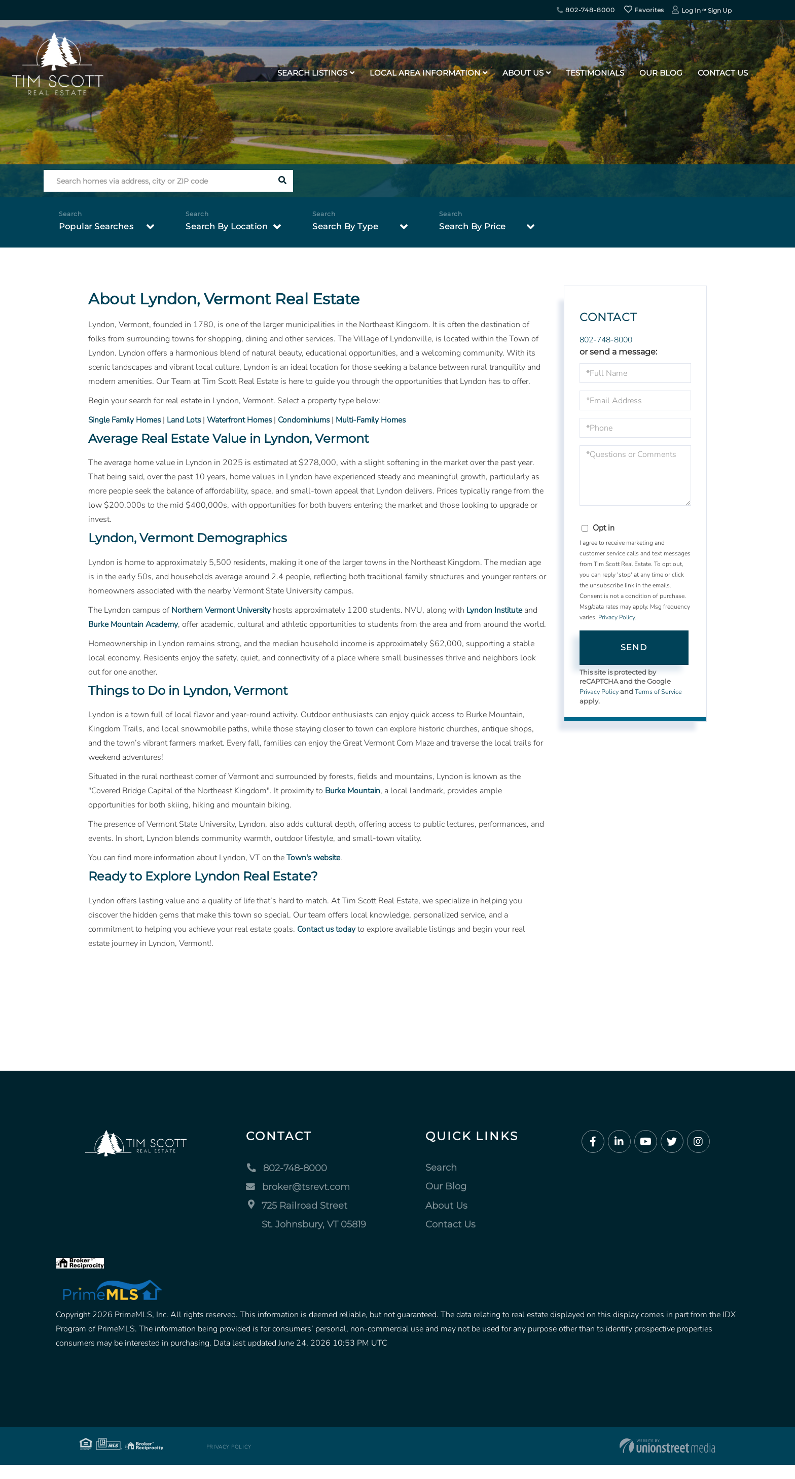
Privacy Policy (616, 618)
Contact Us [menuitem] (723, 73)
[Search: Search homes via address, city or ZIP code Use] (157, 181)
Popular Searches (96, 226)
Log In (691, 10)
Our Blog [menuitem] (660, 73)
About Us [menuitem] (523, 73)
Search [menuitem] (441, 1181)
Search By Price (472, 226)
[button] (282, 181)
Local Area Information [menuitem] (425, 73)
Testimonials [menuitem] (595, 73)
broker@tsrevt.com (298, 1200)
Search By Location (227, 226)
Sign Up (720, 10)
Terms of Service (660, 691)
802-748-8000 (586, 10)
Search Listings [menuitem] (312, 73)
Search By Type (345, 226)
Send (634, 647)
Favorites (644, 10)
